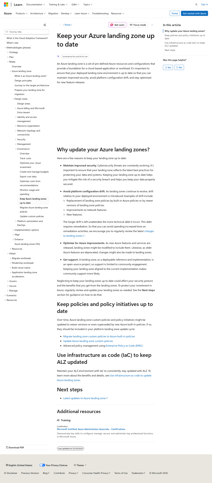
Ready (68, 24)
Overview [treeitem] (16, 66)
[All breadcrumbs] (60, 25)
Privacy (72, 473)
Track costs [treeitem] (25, 158)
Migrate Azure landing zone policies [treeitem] (34, 209)
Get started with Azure (194, 13)
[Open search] (196, 4)
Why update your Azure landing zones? (185, 30)
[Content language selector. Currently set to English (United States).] (19, 465)
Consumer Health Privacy (95, 473)
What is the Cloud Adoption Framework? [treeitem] (27, 38)
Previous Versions (30, 473)
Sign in (204, 4)
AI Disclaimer (10, 473)
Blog (45, 473)
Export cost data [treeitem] (28, 176)
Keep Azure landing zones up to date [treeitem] (33, 200)
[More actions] (152, 25)
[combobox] (26, 31)
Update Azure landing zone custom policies (88, 341)
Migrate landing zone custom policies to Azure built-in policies (99, 336)
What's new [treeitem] (12, 42)
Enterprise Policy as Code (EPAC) (124, 345)
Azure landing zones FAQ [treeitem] (27, 243)
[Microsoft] (6, 4)
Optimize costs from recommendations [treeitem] (30, 183)
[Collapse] (45, 25)
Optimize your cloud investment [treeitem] (30, 165)
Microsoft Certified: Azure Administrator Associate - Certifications (91, 429)
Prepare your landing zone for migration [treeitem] (30, 92)
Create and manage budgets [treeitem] (34, 171)
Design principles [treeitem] (23, 80)
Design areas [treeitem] (23, 103)
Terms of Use (121, 473)
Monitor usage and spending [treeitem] (29, 192)
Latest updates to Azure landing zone (84, 398)
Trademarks (137, 473)
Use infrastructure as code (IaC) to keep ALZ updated (185, 44)
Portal (175, 13)
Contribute (59, 473)
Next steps (170, 50)
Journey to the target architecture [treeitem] (32, 85)
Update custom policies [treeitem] (32, 216)
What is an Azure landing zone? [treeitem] (30, 75)
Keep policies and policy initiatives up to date (185, 37)
